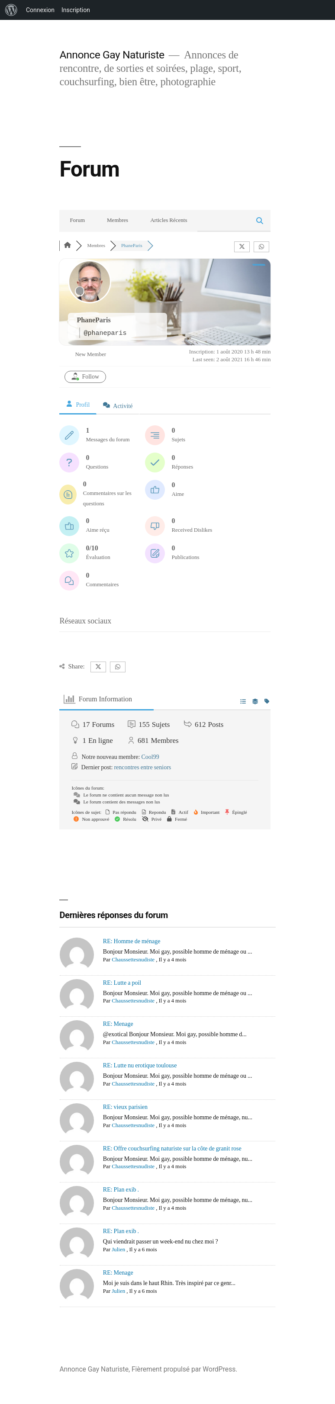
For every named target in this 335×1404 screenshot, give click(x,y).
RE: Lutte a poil (122, 982)
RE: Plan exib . (121, 1189)
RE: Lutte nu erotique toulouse (140, 1065)
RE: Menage (118, 1024)
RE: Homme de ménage (132, 941)
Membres (117, 220)
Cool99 (150, 757)
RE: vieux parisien (125, 1107)
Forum (77, 220)
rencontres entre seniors (142, 767)
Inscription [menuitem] (75, 9)
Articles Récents (168, 220)
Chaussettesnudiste (133, 959)
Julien (118, 1249)
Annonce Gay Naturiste (111, 54)
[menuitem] (11, 10)
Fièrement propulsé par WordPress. (184, 1369)
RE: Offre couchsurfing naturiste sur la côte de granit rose (172, 1148)
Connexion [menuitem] (40, 9)
